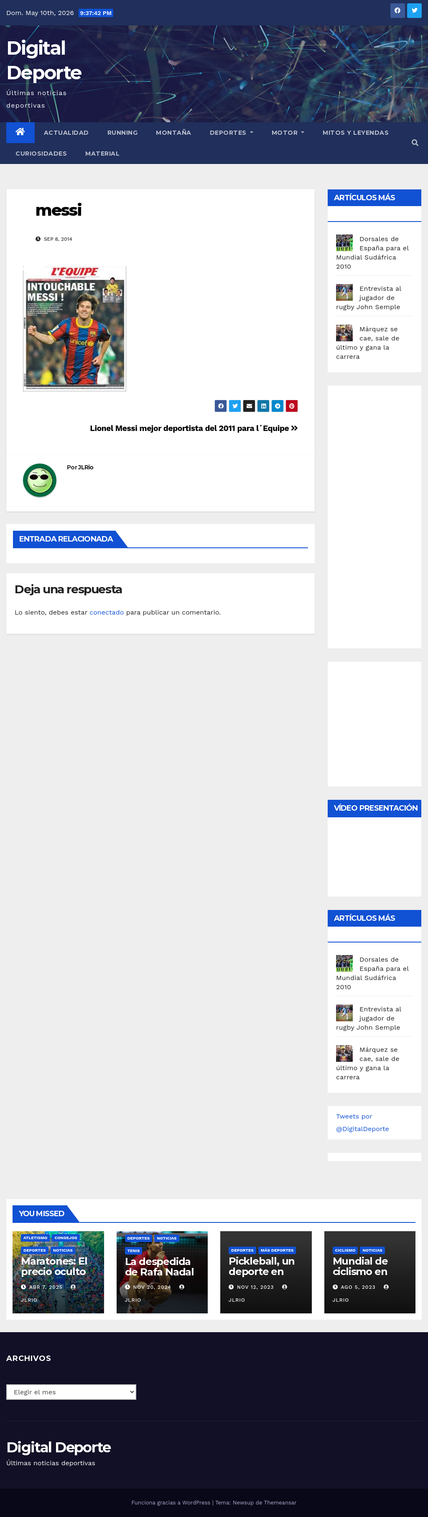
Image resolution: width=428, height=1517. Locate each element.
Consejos (65, 1237)
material (102, 153)
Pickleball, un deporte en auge (262, 1271)
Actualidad (66, 132)
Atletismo (35, 1237)
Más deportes (277, 1250)
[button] (415, 143)
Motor (288, 132)
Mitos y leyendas (356, 132)
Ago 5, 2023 (358, 1287)
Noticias (63, 1250)
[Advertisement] (382, 515)
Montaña (173, 132)
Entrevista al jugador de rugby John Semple (368, 298)
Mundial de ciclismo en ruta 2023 (360, 1271)
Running (122, 132)
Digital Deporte (58, 1447)
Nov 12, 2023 (255, 1287)
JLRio (86, 467)
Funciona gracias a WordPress (171, 1502)
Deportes (231, 132)
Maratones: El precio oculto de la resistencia (54, 1276)
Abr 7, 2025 (46, 1287)
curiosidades (41, 153)
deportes (34, 1250)
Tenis (133, 1250)
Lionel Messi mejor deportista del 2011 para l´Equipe (194, 428)
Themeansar (280, 1502)
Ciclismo (345, 1250)
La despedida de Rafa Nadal (159, 1266)
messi (59, 210)
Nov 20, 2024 (152, 1287)
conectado (106, 612)
